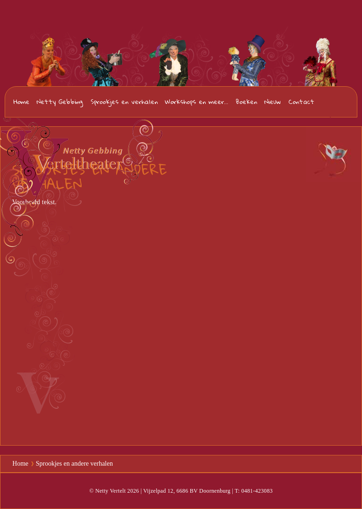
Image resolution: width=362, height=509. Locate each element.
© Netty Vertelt (107, 491)
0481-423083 (339, 102)
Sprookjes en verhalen (124, 102)
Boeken (246, 102)
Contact (301, 102)
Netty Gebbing (60, 102)
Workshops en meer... (196, 102)
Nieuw (273, 102)
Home (21, 102)
